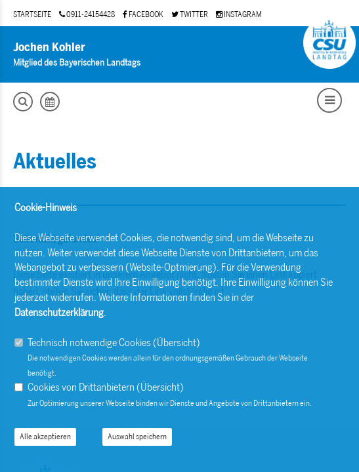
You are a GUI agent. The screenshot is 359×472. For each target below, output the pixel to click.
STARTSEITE (32, 14)
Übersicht (176, 342)
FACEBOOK (143, 14)
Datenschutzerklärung (59, 312)
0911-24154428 (87, 14)
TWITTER (189, 14)
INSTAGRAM (239, 14)
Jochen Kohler (49, 47)
